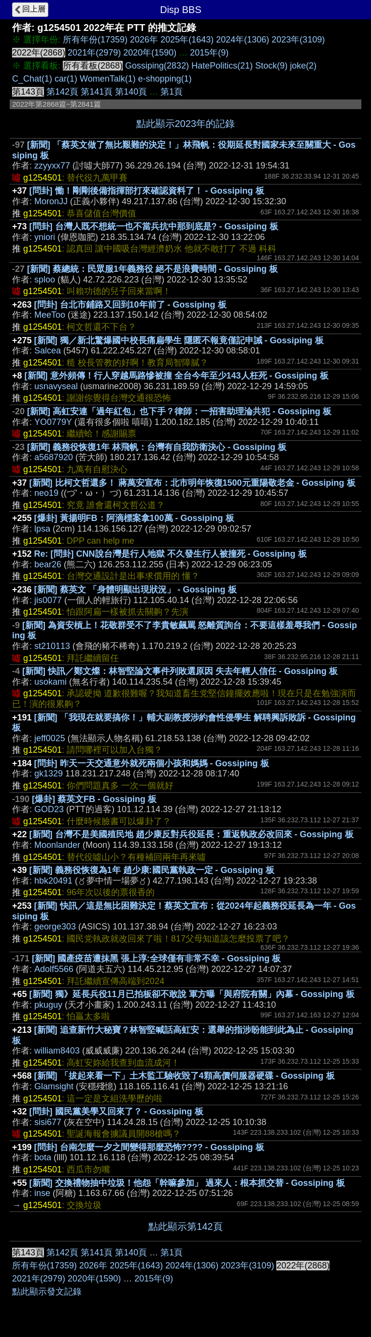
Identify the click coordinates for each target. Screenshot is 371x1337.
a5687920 (53, 457)
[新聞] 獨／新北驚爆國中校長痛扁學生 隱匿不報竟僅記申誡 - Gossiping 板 (179, 340)
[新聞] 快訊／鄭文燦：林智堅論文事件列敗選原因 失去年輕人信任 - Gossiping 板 (180, 671)
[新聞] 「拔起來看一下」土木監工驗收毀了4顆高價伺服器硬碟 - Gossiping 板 (184, 1076)
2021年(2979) (94, 52)
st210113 (52, 646)
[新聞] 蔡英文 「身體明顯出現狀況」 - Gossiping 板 (135, 589)
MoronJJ (51, 201)
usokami (50, 682)
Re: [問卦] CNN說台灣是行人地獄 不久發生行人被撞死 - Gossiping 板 (170, 554)
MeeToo (49, 315)
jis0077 (48, 600)
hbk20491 (53, 881)
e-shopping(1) (165, 79)
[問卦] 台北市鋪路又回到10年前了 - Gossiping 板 (130, 305)
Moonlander (57, 845)
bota (42, 1157)
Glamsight (53, 1086)
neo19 (46, 493)
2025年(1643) (187, 39)
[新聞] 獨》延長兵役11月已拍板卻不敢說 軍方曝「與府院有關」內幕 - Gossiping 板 (192, 994)
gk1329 (48, 773)
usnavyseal (56, 386)
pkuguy (48, 1005)
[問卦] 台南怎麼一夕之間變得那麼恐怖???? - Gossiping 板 (149, 1147)
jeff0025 (49, 738)
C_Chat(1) (32, 79)
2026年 (144, 39)
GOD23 (49, 809)
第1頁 (171, 92)
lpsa (42, 529)
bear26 (47, 564)
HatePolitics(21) (222, 65)
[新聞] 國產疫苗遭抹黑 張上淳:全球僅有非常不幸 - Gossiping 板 (156, 958)
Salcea (47, 350)
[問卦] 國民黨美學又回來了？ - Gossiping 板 (116, 1111)
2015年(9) (209, 52)
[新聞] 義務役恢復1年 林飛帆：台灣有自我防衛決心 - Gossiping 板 (156, 447)
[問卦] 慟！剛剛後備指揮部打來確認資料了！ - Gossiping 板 (146, 191)
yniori (44, 237)
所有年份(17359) (95, 39)
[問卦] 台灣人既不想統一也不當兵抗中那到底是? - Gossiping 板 (153, 226)
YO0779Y (53, 422)
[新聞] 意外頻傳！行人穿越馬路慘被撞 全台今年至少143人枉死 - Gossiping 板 (176, 375)
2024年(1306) (242, 39)
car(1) (66, 79)
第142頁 (62, 92)
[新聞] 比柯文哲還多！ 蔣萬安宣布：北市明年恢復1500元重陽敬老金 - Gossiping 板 (192, 483)
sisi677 (47, 1122)
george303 (55, 926)
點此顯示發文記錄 (47, 1291)
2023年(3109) (298, 39)
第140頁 (131, 92)
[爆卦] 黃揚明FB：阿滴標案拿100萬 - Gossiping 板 (134, 518)
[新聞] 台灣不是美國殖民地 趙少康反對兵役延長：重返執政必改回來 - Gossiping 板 (191, 834)
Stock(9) (271, 65)
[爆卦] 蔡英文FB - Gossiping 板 (94, 799)
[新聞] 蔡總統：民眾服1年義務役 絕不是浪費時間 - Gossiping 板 (152, 269)
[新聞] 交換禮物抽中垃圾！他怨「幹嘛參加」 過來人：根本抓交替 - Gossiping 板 (187, 1183)
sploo (44, 279)
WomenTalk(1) (108, 79)
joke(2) (303, 65)
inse (42, 1193)
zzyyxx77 (52, 165)
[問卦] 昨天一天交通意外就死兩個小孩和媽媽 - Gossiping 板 (151, 763)
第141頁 (97, 92)
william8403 (57, 1051)
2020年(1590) (149, 52)
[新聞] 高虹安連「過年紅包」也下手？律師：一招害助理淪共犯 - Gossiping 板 (179, 411)
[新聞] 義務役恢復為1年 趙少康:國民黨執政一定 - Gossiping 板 (151, 870)
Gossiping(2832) (157, 65)
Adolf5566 (53, 969)
